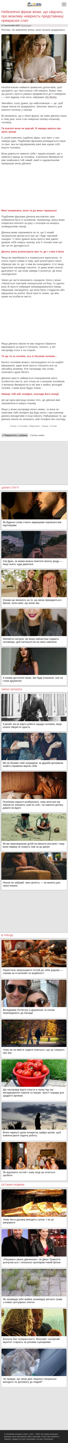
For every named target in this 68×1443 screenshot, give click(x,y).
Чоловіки (23, 426)
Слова (54, 426)
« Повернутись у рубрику (14, 435)
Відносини (35, 426)
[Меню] (64, 4)
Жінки (14, 426)
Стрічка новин (37, 435)
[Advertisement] (34, 187)
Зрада (45, 426)
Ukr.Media (50, 97)
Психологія (26, 25)
